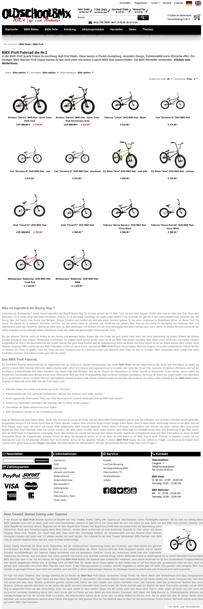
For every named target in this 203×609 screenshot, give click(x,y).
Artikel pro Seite (157, 79)
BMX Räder (31, 29)
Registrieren (140, 3)
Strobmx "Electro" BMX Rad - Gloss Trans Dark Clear (29, 119)
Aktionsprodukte (93, 29)
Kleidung (70, 29)
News (132, 29)
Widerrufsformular (63, 480)
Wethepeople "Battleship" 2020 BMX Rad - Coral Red (30, 280)
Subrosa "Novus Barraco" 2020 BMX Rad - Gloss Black (125, 227)
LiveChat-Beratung (113, 464)
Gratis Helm (60, 500)
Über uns (58, 492)
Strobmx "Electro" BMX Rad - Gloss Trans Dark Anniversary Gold (77, 119)
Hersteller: (36, 72)
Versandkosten (193, 606)
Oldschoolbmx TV (112, 472)
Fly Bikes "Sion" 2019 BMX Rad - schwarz (172, 171)
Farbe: (8, 72)
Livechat (178, 3)
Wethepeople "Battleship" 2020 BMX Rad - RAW (78, 280)
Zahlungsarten (61, 488)
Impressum (59, 460)
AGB (56, 464)
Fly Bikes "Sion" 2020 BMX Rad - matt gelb (125, 171)
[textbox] (107, 17)
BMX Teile (51, 29)
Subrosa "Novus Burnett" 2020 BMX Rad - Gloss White (173, 227)
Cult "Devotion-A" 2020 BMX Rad (173, 117)
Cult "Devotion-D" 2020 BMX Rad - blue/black (77, 171)
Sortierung (180, 79)
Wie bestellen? (61, 484)
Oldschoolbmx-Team (64, 496)
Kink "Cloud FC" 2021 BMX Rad (77, 225)
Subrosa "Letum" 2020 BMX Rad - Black (125, 117)
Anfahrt (107, 480)
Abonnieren (42, 460)
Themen (148, 29)
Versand (166, 3)
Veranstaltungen (112, 476)
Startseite (11, 29)
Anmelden (125, 3)
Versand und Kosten (64, 472)
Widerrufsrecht (61, 476)
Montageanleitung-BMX (115, 468)
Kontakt (107, 460)
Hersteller (116, 29)
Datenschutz (60, 468)
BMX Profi (38, 44)
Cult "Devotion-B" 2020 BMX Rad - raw (30, 171)
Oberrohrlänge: (69, 72)
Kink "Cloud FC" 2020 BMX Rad (29, 225)
